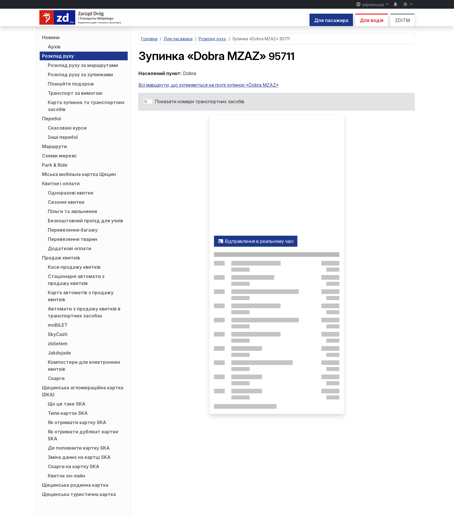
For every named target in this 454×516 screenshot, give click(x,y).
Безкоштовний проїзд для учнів (85, 221)
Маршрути (54, 146)
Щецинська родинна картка (75, 485)
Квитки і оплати (61, 183)
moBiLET (57, 325)
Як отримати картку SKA (77, 422)
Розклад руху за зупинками (80, 74)
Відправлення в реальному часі (256, 241)
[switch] (148, 101)
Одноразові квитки (70, 193)
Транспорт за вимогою (75, 93)
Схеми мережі (59, 156)
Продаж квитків (61, 258)
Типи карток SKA (68, 413)
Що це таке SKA (66, 404)
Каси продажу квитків (74, 267)
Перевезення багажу (73, 230)
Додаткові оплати (69, 248)
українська (370, 4)
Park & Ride (54, 165)
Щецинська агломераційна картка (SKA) (82, 391)
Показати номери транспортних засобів (199, 101)
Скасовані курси (67, 128)
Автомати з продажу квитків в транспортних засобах (84, 312)
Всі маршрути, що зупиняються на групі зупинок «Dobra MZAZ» (208, 85)
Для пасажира (331, 20)
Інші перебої (63, 137)
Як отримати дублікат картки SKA (83, 435)
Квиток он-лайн (66, 476)
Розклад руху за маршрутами (83, 65)
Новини (51, 37)
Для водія (371, 20)
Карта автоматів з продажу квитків (81, 296)
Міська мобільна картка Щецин (79, 174)
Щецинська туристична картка (79, 494)
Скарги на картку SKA (73, 466)
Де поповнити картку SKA (79, 448)
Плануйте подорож (71, 84)
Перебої (51, 118)
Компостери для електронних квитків (84, 365)
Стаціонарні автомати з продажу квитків (76, 279)
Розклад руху (58, 56)
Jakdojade (59, 353)
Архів (54, 47)
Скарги (56, 378)
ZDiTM (402, 20)
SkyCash (57, 334)
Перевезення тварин (72, 239)
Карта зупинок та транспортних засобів (86, 105)
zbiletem (57, 343)
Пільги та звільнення (72, 211)
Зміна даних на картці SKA (79, 457)
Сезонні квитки (66, 202)
